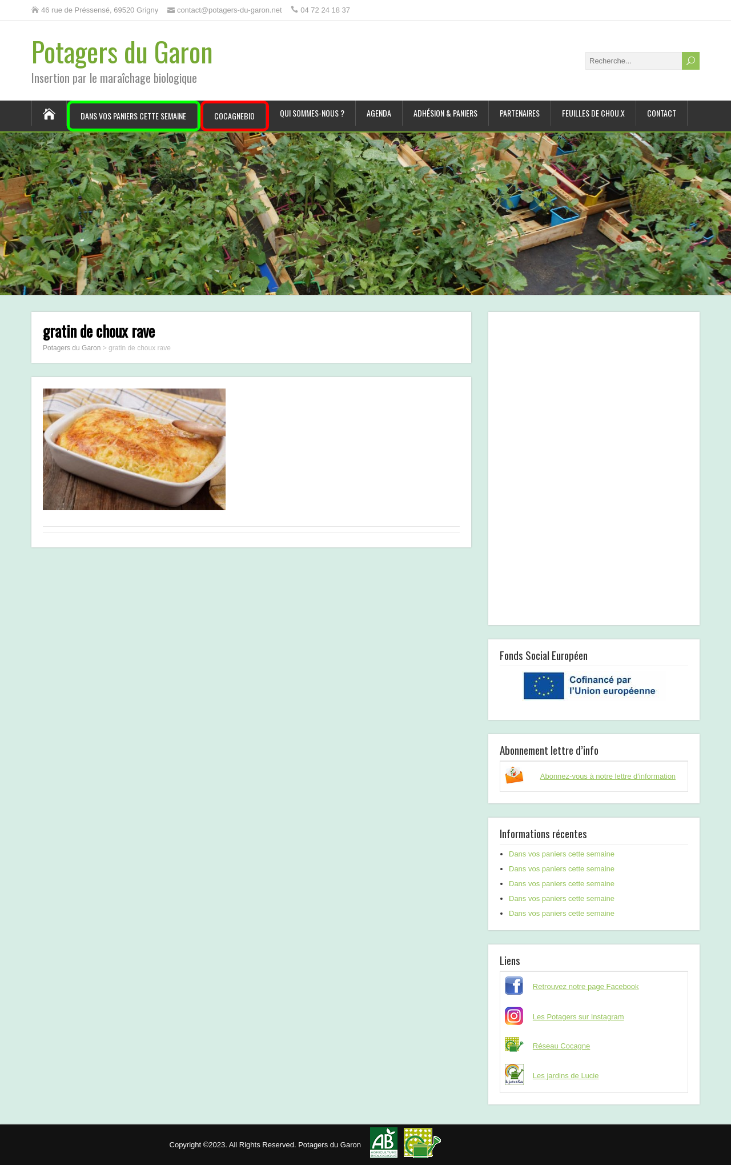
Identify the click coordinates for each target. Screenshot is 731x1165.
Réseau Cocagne (561, 1046)
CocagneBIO (234, 116)
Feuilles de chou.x (593, 113)
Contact (661, 113)
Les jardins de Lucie (566, 1075)
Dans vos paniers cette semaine (133, 116)
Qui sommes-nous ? (312, 113)
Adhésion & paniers (445, 113)
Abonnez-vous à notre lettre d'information (608, 776)
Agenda (379, 113)
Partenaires (520, 113)
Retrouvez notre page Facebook (586, 986)
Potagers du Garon (122, 51)
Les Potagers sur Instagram (578, 1016)
